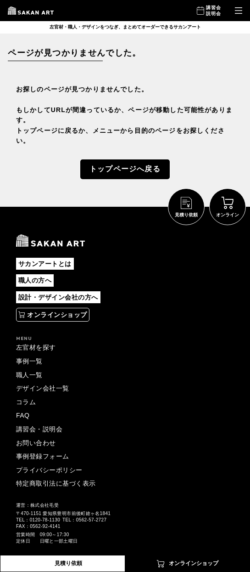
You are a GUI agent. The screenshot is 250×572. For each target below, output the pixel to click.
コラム (26, 402)
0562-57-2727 (91, 519)
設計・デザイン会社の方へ (58, 297)
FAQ (22, 415)
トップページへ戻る (125, 169)
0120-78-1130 (45, 519)
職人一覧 (29, 375)
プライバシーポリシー (49, 470)
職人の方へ (34, 280)
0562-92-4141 (45, 526)
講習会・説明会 (39, 429)
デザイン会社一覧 (42, 388)
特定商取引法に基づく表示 (56, 483)
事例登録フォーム (42, 456)
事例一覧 (29, 361)
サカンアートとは (45, 263)
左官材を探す (36, 347)
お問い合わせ (36, 443)
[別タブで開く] (52, 315)
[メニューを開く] (238, 10)
